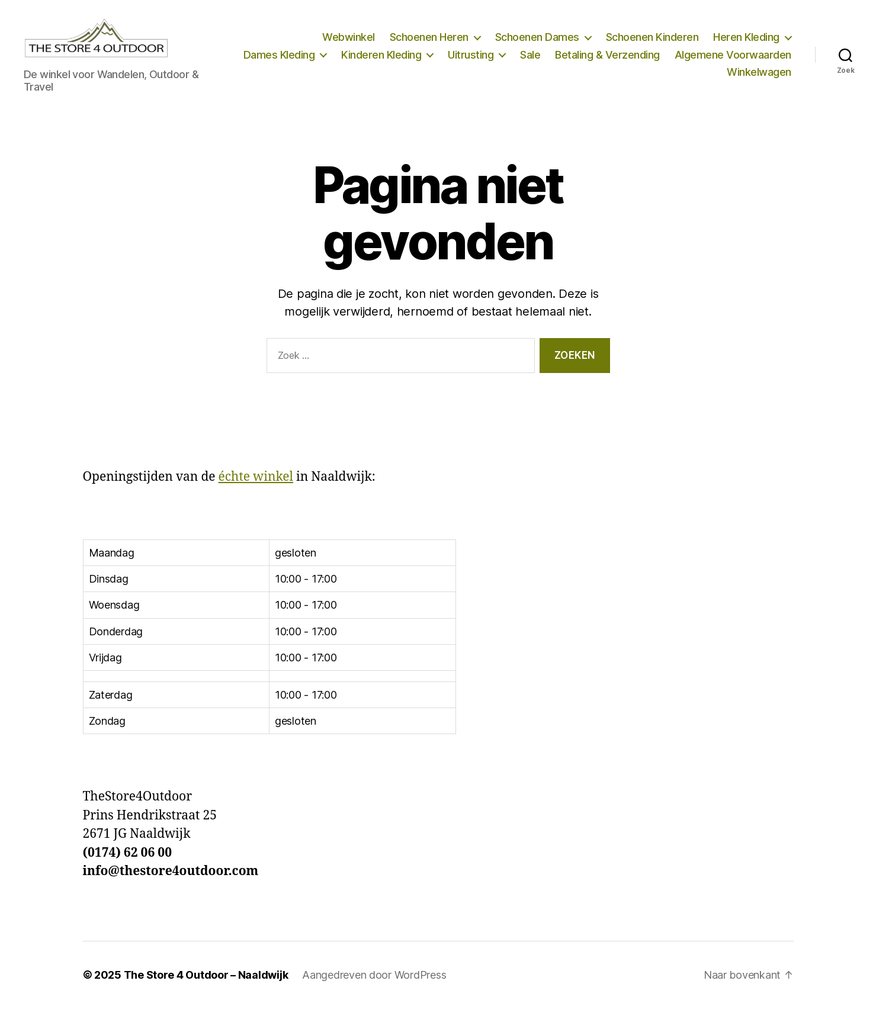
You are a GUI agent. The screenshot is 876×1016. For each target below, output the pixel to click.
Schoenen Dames (537, 41)
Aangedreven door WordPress (374, 982)
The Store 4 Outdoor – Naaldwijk (206, 982)
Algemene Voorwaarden (653, 76)
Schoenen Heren (429, 41)
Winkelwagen (759, 76)
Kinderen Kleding (513, 58)
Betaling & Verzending (738, 58)
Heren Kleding (746, 41)
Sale (662, 58)
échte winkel (256, 485)
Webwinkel (348, 41)
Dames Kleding (411, 58)
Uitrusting (602, 58)
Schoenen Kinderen (652, 41)
